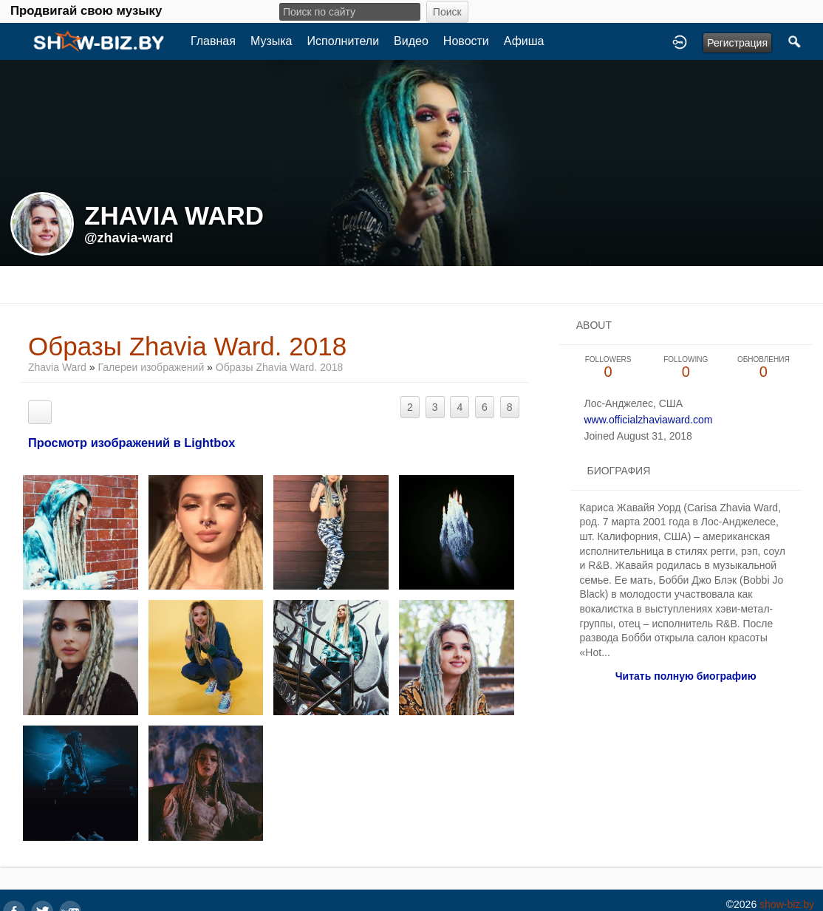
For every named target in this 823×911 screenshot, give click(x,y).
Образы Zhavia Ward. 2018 (279, 367)
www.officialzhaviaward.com (648, 420)
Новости (466, 41)
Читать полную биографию (686, 676)
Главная (213, 41)
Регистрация (737, 43)
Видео (411, 41)
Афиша (524, 41)
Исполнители (343, 41)
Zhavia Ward (57, 367)
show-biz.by (786, 904)
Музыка (271, 41)
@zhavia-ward (129, 238)
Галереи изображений (151, 367)
